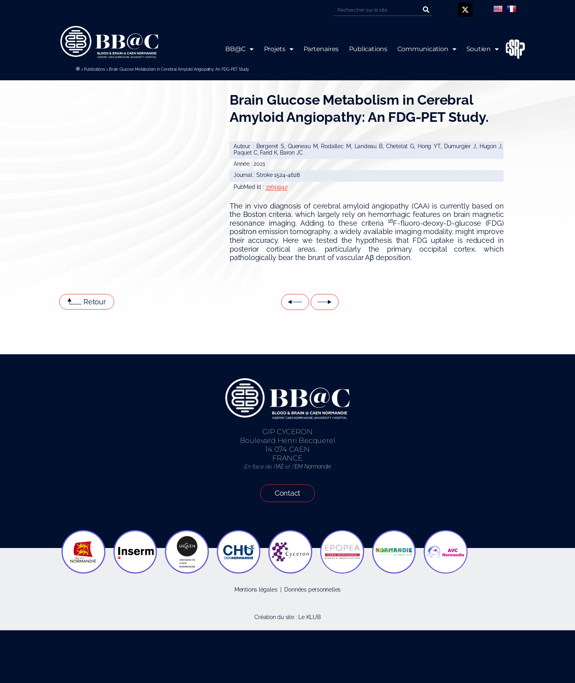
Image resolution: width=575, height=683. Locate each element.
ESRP (509, 49)
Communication (426, 49)
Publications (94, 69)
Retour (94, 302)
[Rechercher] (426, 10)
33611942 (277, 187)
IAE (280, 466)
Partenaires (321, 49)
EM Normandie (313, 466)
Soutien (482, 49)
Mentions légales (256, 589)
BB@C (239, 49)
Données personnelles (312, 589)
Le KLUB (309, 617)
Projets (278, 49)
